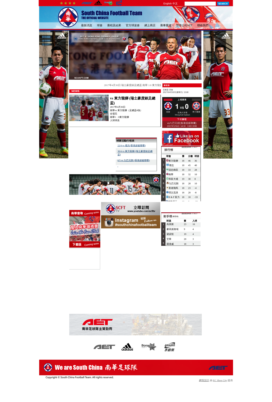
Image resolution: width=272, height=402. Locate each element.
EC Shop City (220, 380)
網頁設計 (204, 380)
